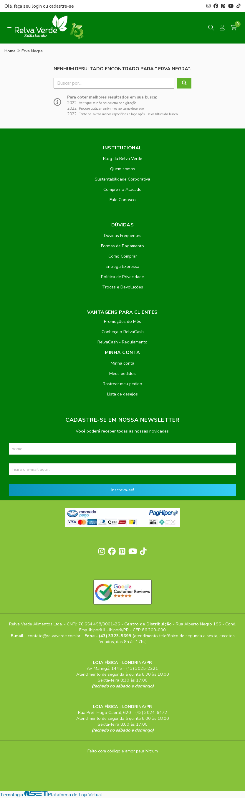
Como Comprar (122, 256)
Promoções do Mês (122, 321)
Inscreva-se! (122, 490)
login (37, 6)
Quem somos (122, 169)
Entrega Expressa (122, 266)
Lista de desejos (122, 394)
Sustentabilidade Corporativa (122, 179)
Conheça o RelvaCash (123, 332)
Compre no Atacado (122, 189)
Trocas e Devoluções (122, 287)
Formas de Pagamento (122, 246)
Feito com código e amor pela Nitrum (122, 751)
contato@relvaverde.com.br (55, 636)
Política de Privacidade (122, 277)
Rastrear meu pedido (122, 384)
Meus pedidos (122, 373)
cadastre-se (61, 6)
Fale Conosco (123, 200)
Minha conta (122, 363)
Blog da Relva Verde (122, 158)
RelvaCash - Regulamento (122, 342)
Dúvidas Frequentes (122, 235)
